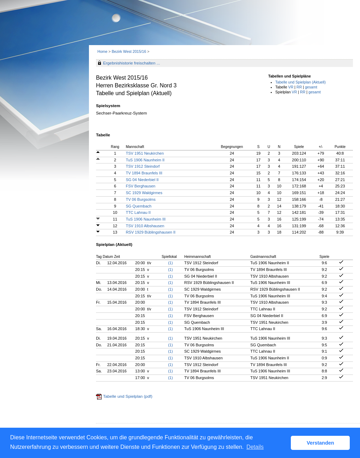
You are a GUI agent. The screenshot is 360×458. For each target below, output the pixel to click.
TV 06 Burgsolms (140, 199)
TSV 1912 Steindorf (143, 166)
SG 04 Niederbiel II (142, 180)
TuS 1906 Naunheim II (145, 160)
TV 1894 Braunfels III (144, 173)
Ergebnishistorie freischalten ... (131, 63)
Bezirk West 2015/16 (129, 51)
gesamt (311, 87)
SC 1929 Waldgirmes (144, 193)
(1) (170, 263)
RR (299, 87)
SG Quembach (138, 206)
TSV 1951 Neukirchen (145, 153)
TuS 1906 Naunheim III (146, 219)
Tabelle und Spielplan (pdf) (127, 396)
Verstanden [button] (320, 443)
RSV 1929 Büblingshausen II (150, 232)
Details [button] (255, 447)
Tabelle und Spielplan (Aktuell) (300, 82)
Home (102, 51)
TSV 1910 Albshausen (145, 226)
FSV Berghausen (140, 186)
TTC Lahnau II (138, 212)
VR (291, 87)
